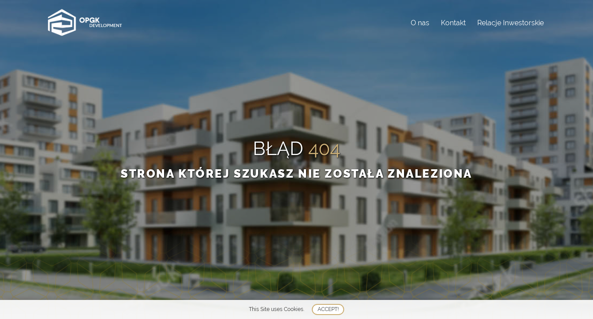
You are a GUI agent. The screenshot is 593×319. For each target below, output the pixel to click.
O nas (420, 23)
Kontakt (453, 23)
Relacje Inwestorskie (510, 23)
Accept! (328, 309)
